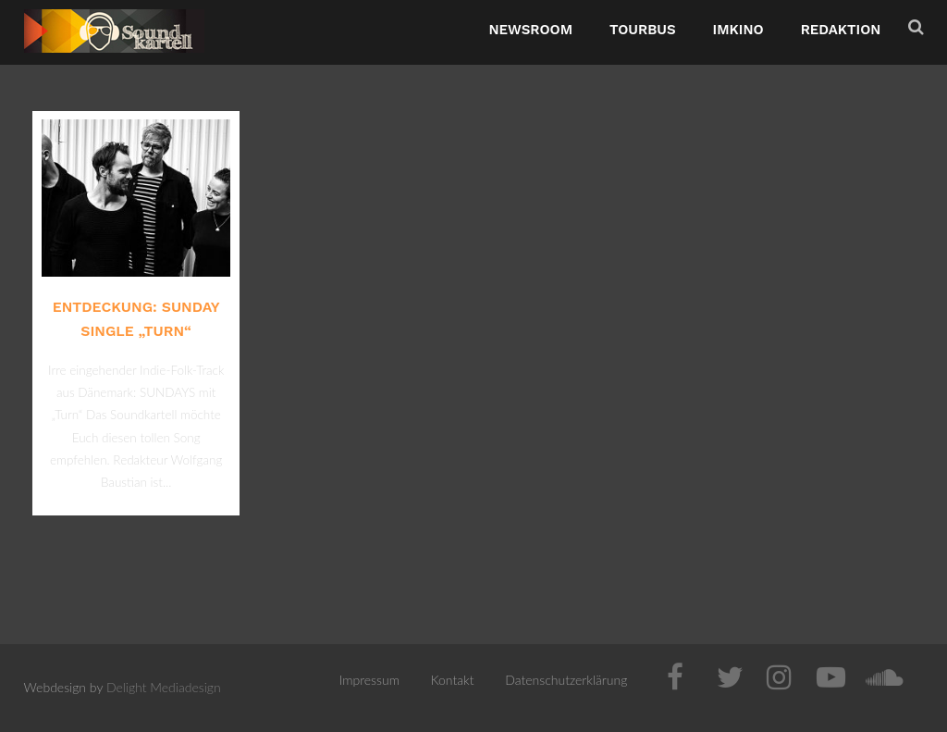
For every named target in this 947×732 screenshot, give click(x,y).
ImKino (738, 29)
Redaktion (841, 29)
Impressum (369, 680)
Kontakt (452, 680)
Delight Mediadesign (163, 687)
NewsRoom (530, 29)
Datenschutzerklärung (566, 680)
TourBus (642, 29)
